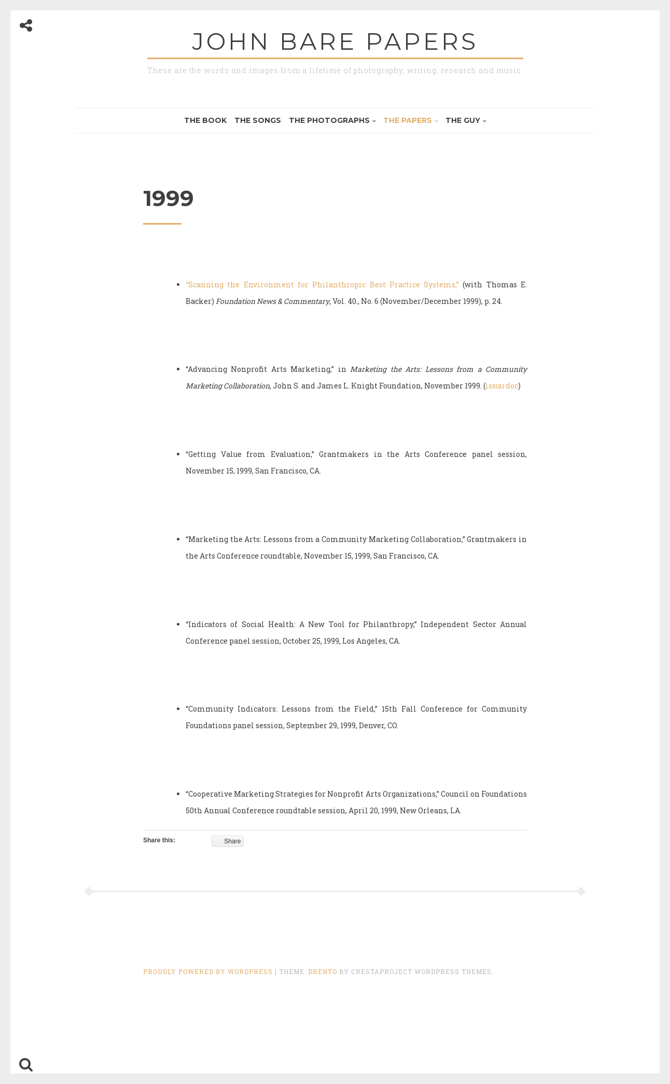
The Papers (407, 120)
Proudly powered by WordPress (209, 971)
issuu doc (501, 386)
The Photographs (329, 120)
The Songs (257, 120)
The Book (205, 120)
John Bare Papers (335, 41)
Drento (322, 971)
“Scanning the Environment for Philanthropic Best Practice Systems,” (322, 284)
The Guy (462, 120)
